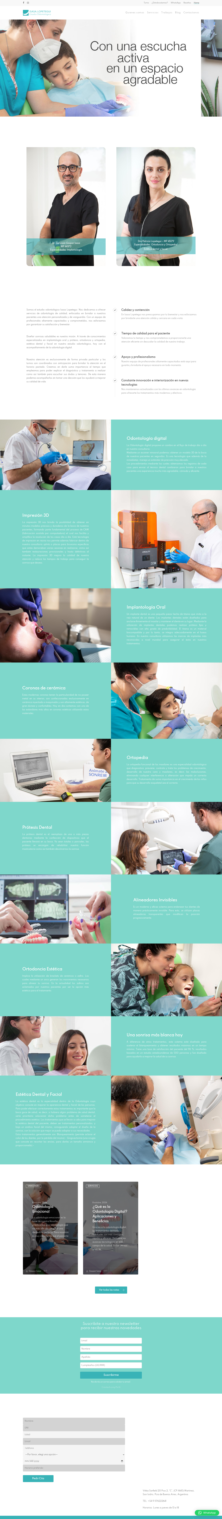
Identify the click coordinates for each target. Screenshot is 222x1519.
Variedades (33, 1186)
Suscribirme (111, 1375)
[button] (111, 1290)
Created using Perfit (111, 1387)
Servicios (93, 1186)
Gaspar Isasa (33, 1271)
